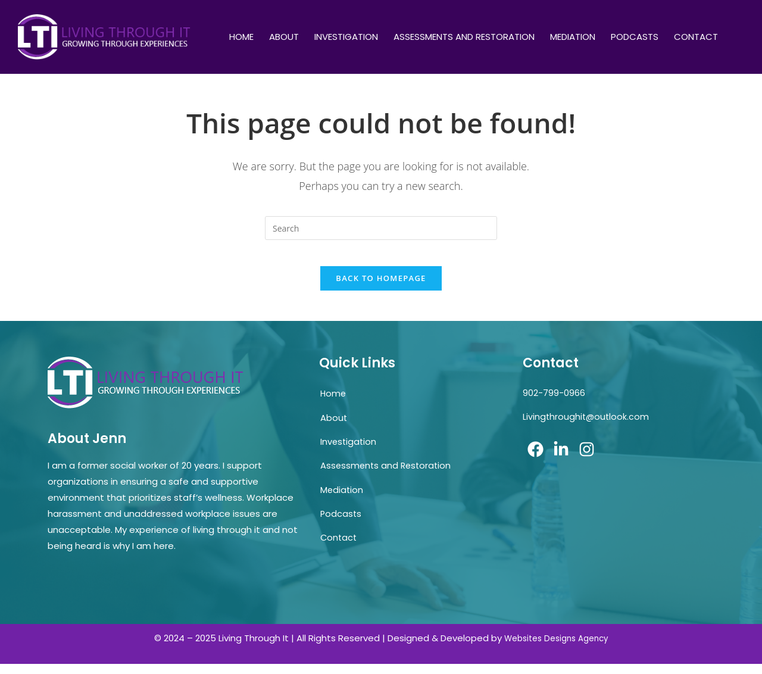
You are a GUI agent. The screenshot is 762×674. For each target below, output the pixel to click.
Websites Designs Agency (556, 648)
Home (241, 36)
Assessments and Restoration (464, 36)
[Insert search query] (381, 228)
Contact (696, 36)
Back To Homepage (381, 288)
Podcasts (634, 36)
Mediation (572, 36)
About (284, 36)
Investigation (346, 36)
